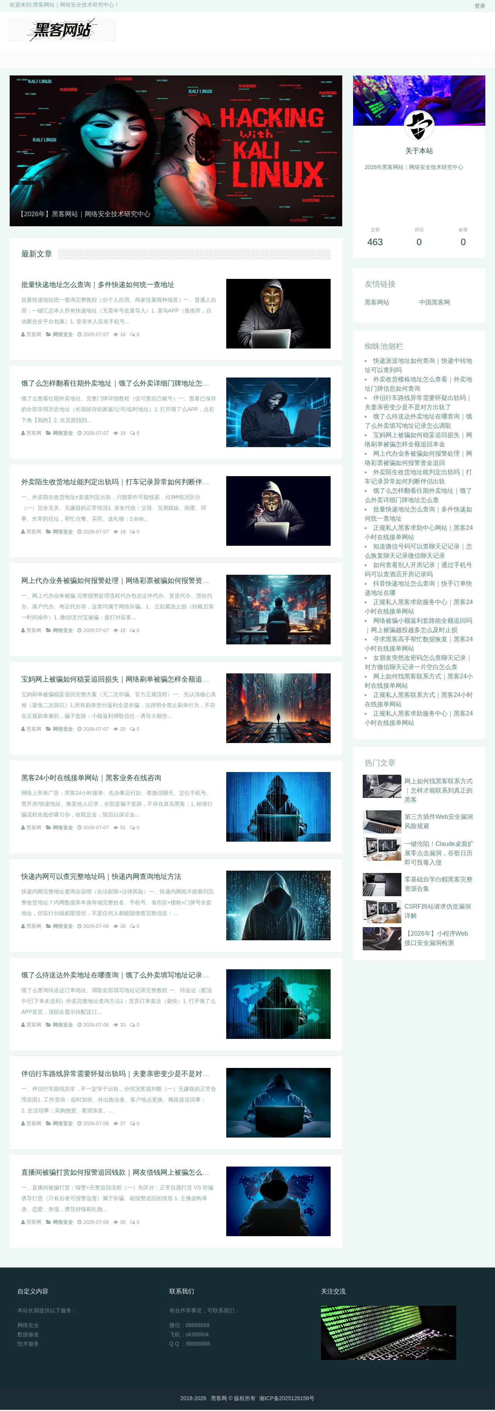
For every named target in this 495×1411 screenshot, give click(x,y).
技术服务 (28, 1345)
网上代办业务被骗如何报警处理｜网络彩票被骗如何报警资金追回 (122, 582)
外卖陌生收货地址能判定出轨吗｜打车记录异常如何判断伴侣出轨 (122, 483)
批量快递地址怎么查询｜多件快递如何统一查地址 (97, 286)
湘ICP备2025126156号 (286, 1399)
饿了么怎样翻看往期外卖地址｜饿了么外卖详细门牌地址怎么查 (118, 384)
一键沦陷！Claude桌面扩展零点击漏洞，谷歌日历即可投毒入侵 (439, 854)
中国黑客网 (434, 303)
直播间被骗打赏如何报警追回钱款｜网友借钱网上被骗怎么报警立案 (125, 1173)
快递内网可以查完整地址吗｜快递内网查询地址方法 (101, 877)
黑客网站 (377, 303)
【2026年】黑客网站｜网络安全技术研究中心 (87, 215)
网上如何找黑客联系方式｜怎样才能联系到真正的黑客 (439, 791)
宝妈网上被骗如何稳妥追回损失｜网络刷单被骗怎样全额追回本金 (122, 680)
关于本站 (419, 152)
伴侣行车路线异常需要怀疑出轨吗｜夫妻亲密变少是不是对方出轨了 (125, 1075)
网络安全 (63, 335)
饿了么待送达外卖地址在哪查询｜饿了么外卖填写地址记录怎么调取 (125, 976)
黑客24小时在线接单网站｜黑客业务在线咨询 (91, 779)
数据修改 (28, 1335)
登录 (480, 6)
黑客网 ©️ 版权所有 (233, 1399)
